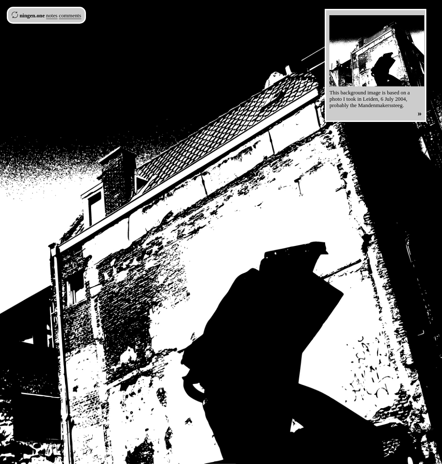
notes (52, 16)
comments (70, 16)
